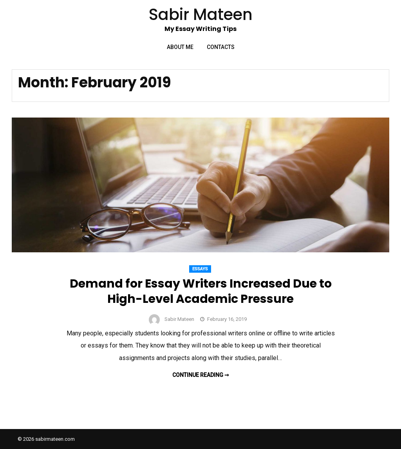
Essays (200, 269)
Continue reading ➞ (200, 375)
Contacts (221, 47)
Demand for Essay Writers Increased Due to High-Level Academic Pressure (201, 291)
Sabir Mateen (179, 319)
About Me (180, 47)
